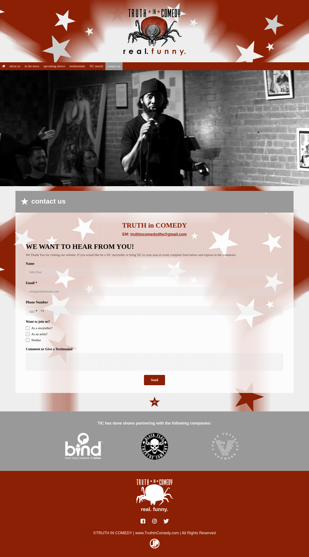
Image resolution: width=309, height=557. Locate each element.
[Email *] (154, 291)
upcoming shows (54, 66)
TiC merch (96, 66)
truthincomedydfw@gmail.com (158, 234)
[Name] (154, 272)
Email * (31, 283)
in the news (31, 66)
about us (14, 66)
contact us (114, 66)
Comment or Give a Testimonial (49, 349)
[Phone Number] (160, 311)
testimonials (77, 66)
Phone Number (37, 302)
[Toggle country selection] (34, 310)
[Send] (154, 380)
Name (30, 263)
